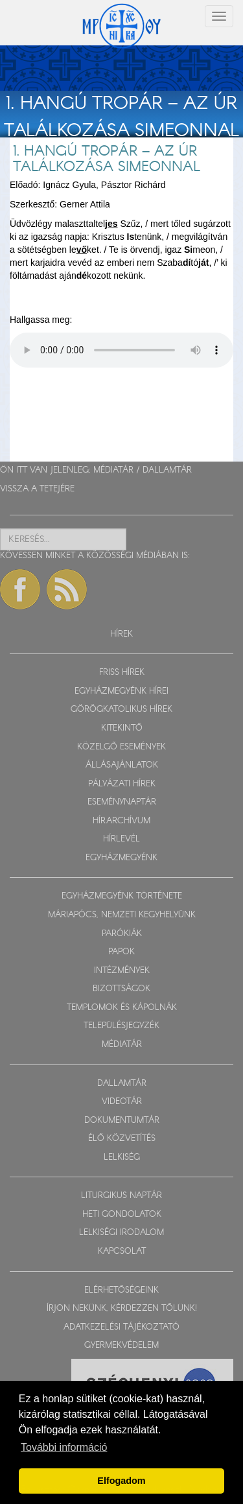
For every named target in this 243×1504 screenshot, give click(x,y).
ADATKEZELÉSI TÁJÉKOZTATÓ (121, 1327)
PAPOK (121, 952)
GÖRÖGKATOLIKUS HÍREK (121, 709)
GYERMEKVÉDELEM (121, 1345)
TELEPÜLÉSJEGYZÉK (121, 1026)
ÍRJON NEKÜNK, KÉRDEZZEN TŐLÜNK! (122, 1308)
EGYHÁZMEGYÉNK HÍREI (121, 691)
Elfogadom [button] (121, 1480)
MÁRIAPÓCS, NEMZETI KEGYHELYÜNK (122, 915)
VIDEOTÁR (122, 1102)
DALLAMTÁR (167, 470)
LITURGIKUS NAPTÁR (121, 1196)
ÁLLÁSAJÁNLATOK (122, 765)
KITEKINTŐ (122, 728)
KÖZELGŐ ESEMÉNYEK (121, 747)
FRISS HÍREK (122, 672)
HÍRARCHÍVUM (121, 821)
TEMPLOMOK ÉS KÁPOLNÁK (122, 1008)
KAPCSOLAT (122, 1251)
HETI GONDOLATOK (121, 1214)
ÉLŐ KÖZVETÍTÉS (122, 1139)
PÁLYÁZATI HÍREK (122, 784)
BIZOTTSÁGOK (121, 989)
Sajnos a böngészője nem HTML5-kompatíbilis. (121, 350)
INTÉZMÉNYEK (122, 971)
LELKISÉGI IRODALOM (121, 1233)
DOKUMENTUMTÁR (121, 1120)
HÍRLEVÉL (121, 839)
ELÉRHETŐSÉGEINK (121, 1290)
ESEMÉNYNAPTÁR (121, 802)
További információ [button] (64, 1447)
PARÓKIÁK (122, 934)
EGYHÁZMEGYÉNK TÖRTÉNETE (122, 896)
